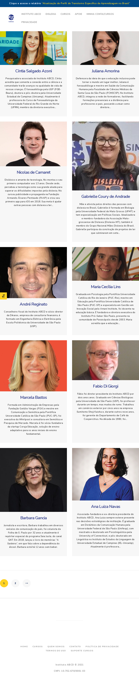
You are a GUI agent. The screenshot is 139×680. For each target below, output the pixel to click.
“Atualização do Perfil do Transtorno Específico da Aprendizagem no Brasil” (86, 3)
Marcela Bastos (33, 397)
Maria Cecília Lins (105, 286)
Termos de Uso (56, 650)
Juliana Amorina (105, 71)
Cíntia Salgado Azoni (33, 71)
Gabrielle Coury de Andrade (105, 196)
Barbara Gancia (33, 517)
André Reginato (33, 304)
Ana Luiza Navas (105, 506)
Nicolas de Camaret (33, 172)
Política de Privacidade (102, 646)
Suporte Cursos (82, 650)
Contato (75, 646)
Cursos (37, 646)
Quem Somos (55, 646)
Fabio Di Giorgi (105, 386)
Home (24, 646)
